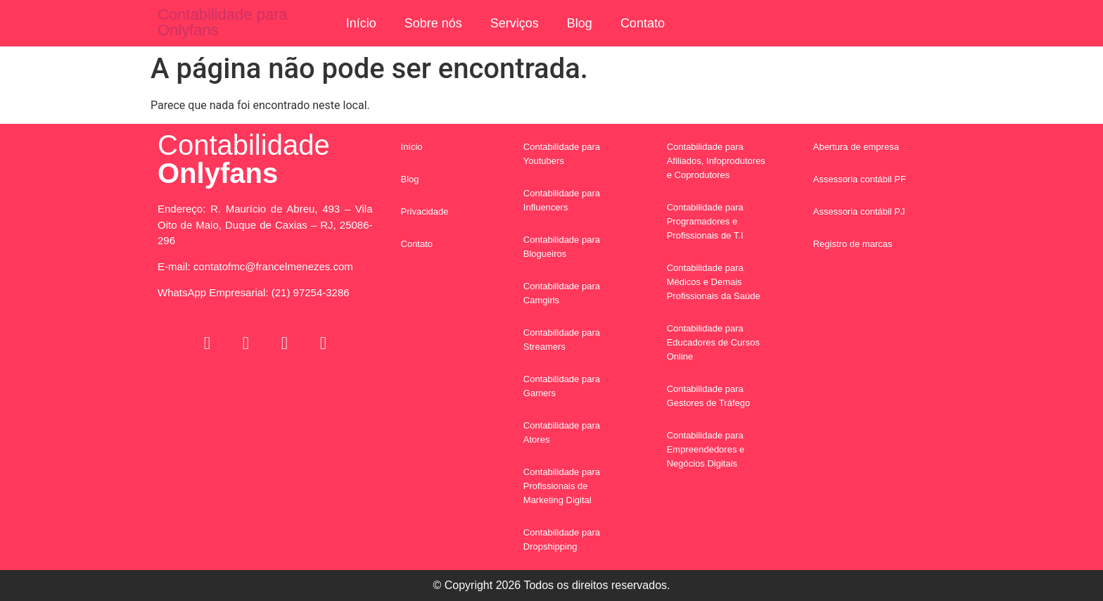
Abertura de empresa (856, 146)
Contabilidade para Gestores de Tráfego (709, 396)
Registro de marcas (853, 244)
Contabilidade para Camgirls (561, 293)
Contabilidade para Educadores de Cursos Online (713, 342)
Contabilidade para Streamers (561, 339)
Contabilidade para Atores (561, 432)
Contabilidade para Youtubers (561, 153)
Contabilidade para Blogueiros (561, 246)
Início (361, 23)
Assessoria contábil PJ (859, 211)
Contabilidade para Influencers (561, 200)
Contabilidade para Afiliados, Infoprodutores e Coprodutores (716, 160)
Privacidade (425, 211)
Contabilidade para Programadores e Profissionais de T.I (705, 221)
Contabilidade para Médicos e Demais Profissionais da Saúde (713, 281)
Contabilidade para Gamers (561, 386)
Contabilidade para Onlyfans (223, 22)
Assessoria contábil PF (859, 179)
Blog (579, 23)
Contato (642, 23)
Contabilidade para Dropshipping (561, 539)
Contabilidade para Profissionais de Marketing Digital (561, 486)
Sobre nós (433, 23)
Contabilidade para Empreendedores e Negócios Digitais (706, 449)
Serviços (514, 23)
